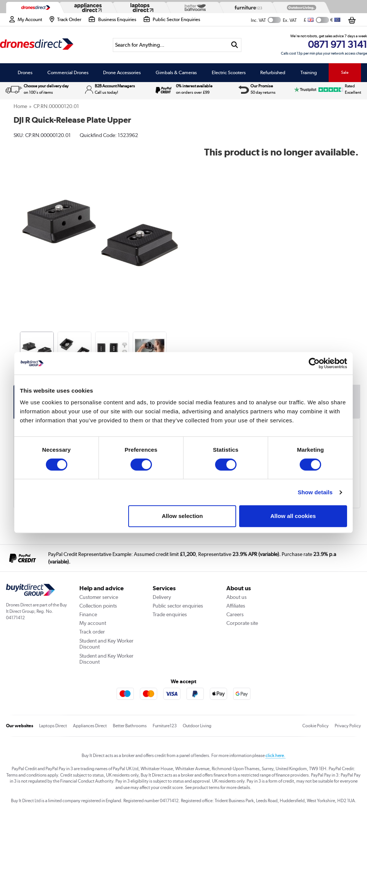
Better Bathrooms (130, 725)
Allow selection (182, 516)
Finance (88, 614)
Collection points (98, 606)
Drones (25, 72)
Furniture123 (165, 725)
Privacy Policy (348, 725)
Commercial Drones (67, 72)
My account (92, 623)
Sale (345, 72)
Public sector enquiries (178, 606)
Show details (315, 492)
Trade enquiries (170, 614)
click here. (275, 755)
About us (236, 597)
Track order (92, 632)
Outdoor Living (197, 725)
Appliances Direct (90, 725)
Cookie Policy (315, 725)
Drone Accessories (122, 72)
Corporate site (242, 623)
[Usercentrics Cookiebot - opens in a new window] (314, 363)
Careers (235, 614)
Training (308, 72)
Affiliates (235, 606)
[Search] (170, 45)
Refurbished (272, 72)
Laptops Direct (53, 725)
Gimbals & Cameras (176, 72)
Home (20, 106)
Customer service (98, 597)
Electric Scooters (229, 72)
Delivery (162, 597)
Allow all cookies (293, 516)
